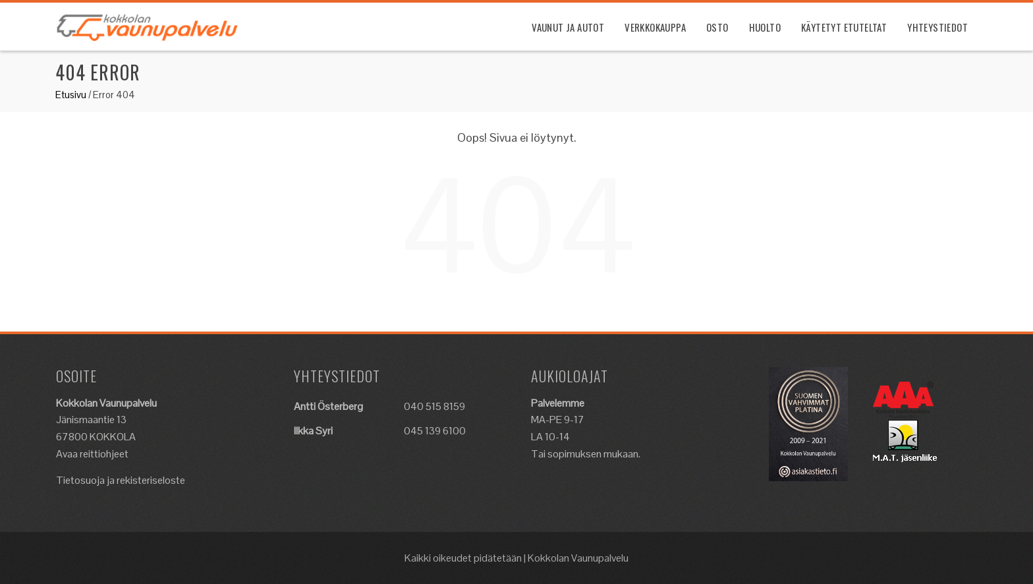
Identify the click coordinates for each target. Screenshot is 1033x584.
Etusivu (70, 94)
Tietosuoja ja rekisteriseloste (120, 480)
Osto (717, 27)
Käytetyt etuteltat (844, 27)
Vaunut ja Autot (568, 27)
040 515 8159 (434, 406)
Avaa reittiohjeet (92, 454)
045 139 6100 (435, 431)
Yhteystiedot (937, 27)
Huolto (765, 27)
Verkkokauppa (655, 27)
